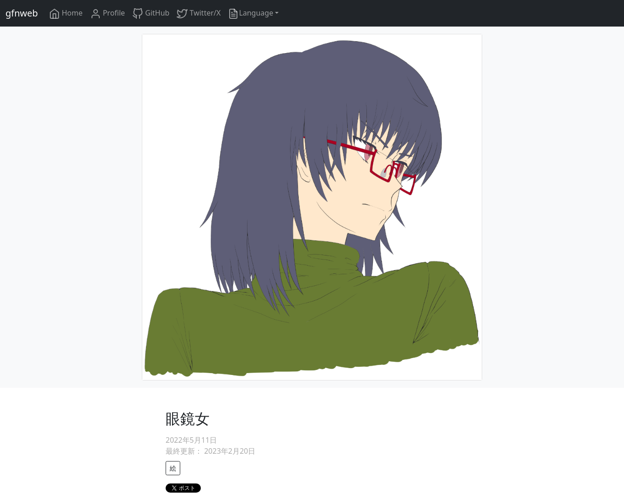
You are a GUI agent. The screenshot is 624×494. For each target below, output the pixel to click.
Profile (107, 13)
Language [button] (250, 13)
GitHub (150, 13)
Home (66, 13)
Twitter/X (199, 13)
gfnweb (21, 13)
